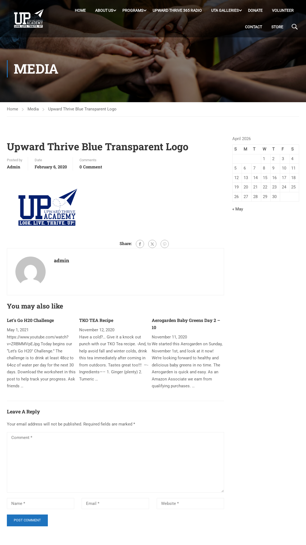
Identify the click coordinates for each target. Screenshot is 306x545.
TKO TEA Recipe (96, 323)
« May (237, 211)
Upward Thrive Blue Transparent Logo (82, 111)
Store (277, 27)
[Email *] (115, 505)
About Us (104, 11)
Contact (253, 27)
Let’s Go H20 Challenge (30, 323)
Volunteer (283, 11)
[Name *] (40, 505)
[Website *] (190, 505)
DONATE (255, 11)
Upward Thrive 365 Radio (177, 11)
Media (33, 111)
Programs (132, 11)
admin (13, 169)
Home (80, 11)
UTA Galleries (225, 11)
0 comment (90, 169)
